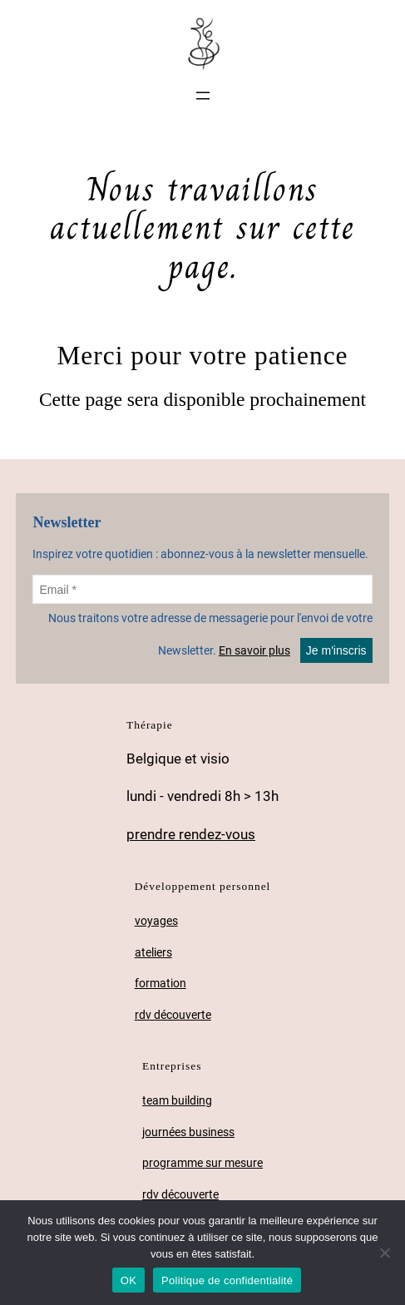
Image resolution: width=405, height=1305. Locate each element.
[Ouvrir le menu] (203, 96)
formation (160, 983)
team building (177, 1101)
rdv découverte (173, 1015)
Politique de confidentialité (227, 1280)
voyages (156, 921)
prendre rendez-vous (190, 834)
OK (128, 1280)
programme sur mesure (202, 1163)
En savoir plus (254, 650)
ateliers (153, 953)
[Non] (384, 1252)
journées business (188, 1132)
